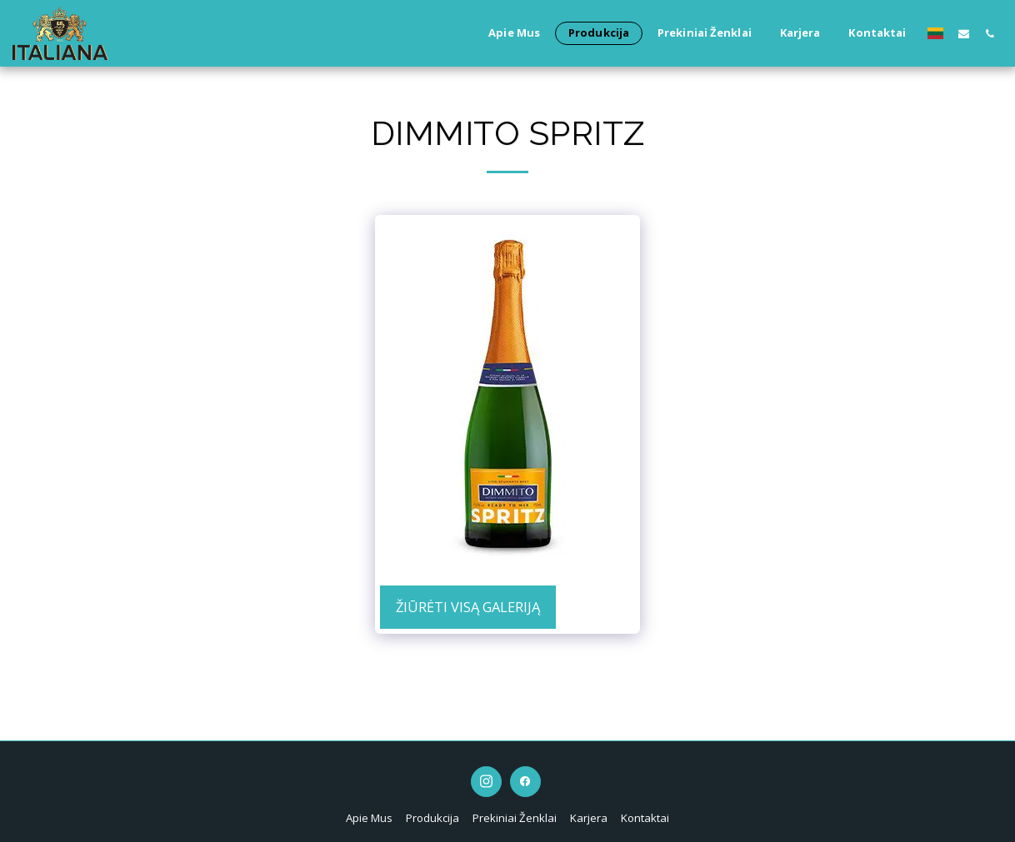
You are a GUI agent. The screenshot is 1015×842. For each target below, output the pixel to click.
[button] (964, 33)
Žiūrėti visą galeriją (468, 606)
